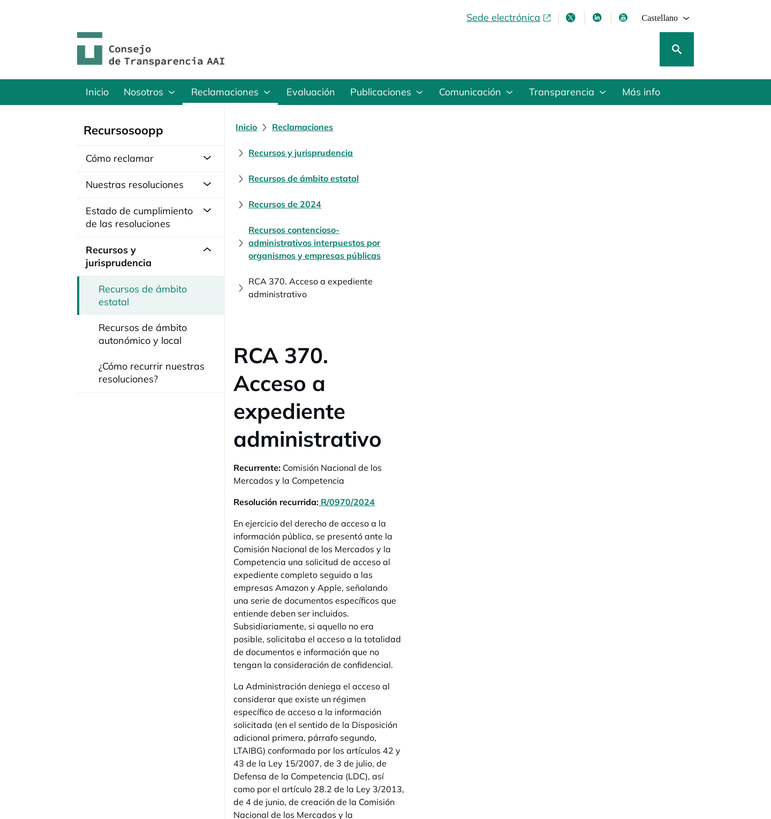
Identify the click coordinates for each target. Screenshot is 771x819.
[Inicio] (250, 127)
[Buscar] (677, 49)
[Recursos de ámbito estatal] (527, 127)
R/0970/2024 (351, 317)
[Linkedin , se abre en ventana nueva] (598, 17)
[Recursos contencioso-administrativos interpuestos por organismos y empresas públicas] (431, 152)
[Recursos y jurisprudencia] (404, 127)
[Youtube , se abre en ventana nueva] (624, 17)
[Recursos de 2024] (633, 127)
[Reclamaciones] (306, 127)
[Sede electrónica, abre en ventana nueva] (509, 17)
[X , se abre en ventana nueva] (571, 17)
